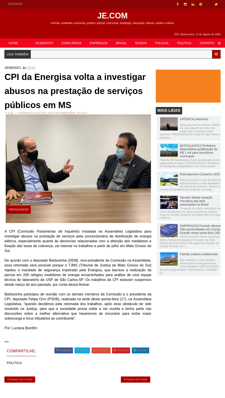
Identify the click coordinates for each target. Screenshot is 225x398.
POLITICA (82, 113)
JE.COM (112, 15)
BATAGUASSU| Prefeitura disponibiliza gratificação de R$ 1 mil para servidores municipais (199, 151)
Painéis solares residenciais (199, 254)
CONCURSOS (72, 43)
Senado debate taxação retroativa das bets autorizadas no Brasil (196, 201)
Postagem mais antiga (135, 379)
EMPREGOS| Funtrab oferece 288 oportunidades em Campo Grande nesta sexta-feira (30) (200, 229)
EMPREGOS (99, 43)
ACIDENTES (44, 43)
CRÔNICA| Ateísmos (194, 119)
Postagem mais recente (19, 379)
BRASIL (121, 43)
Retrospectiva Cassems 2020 (200, 174)
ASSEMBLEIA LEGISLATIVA (32, 113)
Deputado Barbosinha (61, 113)
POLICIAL (162, 43)
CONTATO (15, 4)
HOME (13, 43)
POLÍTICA (184, 43)
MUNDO (141, 43)
